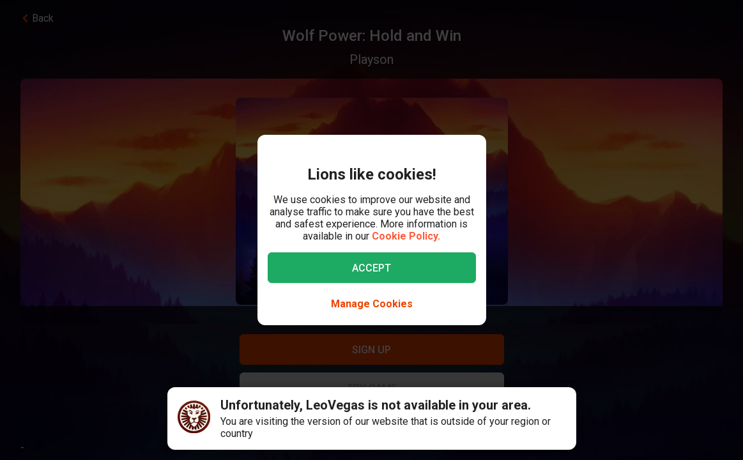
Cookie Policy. (406, 236)
